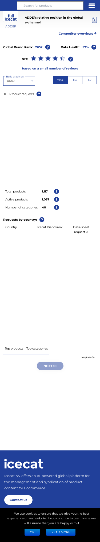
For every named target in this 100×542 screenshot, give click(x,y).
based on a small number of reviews (50, 68)
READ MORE (60, 532)
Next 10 (50, 365)
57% (85, 47)
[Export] (94, 20)
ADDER (10, 26)
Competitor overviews (78, 32)
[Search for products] (50, 5)
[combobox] (7, 81)
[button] (8, 5)
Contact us (18, 499)
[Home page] (23, 464)
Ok (32, 532)
